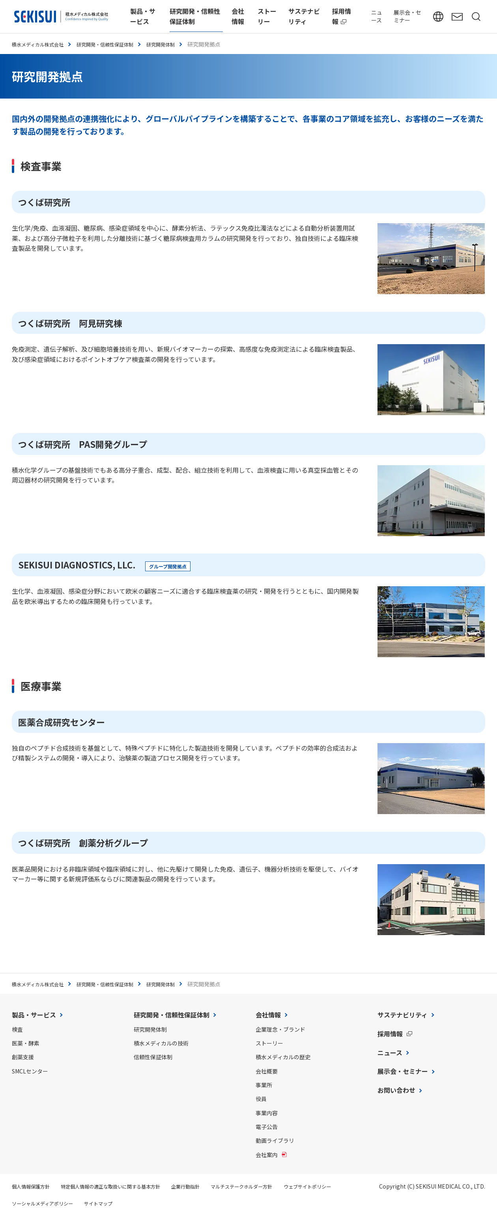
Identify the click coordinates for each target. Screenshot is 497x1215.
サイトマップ (177, 1203)
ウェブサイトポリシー (39, 1203)
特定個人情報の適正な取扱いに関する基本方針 (125, 1186)
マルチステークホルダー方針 (274, 1186)
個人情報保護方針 (34, 1186)
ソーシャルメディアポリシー (113, 1203)
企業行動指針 (210, 1186)
